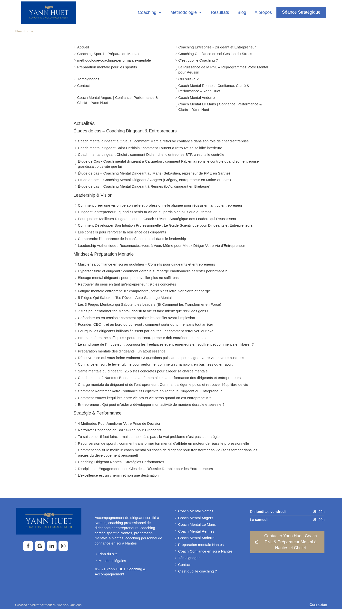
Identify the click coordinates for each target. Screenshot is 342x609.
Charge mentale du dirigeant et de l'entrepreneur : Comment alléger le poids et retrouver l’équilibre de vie (163, 384)
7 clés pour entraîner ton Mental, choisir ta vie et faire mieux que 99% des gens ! (143, 311)
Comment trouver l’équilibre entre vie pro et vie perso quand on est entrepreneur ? (144, 398)
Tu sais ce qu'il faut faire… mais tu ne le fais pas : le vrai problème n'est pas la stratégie (149, 436)
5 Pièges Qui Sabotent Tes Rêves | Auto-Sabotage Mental (125, 297)
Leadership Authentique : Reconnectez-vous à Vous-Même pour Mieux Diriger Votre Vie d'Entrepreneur (161, 245)
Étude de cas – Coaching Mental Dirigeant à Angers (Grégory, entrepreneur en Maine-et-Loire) (154, 180)
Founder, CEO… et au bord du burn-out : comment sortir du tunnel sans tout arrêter (145, 324)
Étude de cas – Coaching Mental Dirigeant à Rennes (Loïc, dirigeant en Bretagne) (144, 186)
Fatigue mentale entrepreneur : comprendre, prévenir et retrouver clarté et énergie (144, 291)
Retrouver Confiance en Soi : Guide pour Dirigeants (120, 430)
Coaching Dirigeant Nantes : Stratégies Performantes (121, 462)
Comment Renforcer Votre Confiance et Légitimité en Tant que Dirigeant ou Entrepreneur (150, 391)
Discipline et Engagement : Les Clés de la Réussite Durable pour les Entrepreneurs (145, 469)
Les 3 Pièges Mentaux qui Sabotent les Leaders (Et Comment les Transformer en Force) (149, 304)
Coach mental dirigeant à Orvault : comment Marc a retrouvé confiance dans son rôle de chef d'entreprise (163, 141)
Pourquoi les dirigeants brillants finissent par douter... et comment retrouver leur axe (146, 331)
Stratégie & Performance (98, 413)
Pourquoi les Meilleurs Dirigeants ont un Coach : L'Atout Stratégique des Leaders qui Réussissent (157, 219)
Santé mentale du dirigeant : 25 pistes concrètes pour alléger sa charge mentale (143, 371)
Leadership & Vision (93, 195)
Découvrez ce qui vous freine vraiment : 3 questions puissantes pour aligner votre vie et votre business (161, 358)
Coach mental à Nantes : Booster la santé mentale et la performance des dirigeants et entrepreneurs (159, 378)
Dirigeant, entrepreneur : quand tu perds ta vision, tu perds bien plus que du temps (145, 212)
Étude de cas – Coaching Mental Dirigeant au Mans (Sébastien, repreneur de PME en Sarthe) (154, 173)
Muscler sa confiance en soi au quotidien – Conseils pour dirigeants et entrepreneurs (146, 264)
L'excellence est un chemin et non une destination (118, 475)
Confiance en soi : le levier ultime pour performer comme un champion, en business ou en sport (155, 364)
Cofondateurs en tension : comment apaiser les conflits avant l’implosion (136, 318)
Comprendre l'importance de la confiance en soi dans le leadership (132, 239)
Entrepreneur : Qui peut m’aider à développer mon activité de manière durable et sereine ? (151, 404)
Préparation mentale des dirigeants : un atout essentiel (122, 351)
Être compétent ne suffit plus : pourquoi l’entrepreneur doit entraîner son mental (142, 338)
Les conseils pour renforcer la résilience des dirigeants (122, 232)
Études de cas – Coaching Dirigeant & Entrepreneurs (125, 131)
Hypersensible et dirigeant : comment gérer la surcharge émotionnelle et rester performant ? (152, 271)
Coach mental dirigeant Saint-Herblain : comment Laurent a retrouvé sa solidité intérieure (150, 148)
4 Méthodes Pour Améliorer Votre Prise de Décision (119, 423)
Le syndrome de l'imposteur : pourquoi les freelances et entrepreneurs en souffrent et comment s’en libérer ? (166, 344)
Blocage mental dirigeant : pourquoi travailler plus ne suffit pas (128, 278)
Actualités (84, 123)
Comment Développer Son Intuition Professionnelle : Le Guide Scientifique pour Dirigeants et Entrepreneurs (165, 225)
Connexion (318, 604)
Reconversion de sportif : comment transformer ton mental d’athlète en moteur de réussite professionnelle (163, 443)
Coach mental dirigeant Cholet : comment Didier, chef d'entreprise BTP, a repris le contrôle (151, 154)
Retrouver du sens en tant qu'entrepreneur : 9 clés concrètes (127, 284)
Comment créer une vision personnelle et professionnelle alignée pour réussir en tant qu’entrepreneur (160, 205)
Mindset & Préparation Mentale (104, 254)
